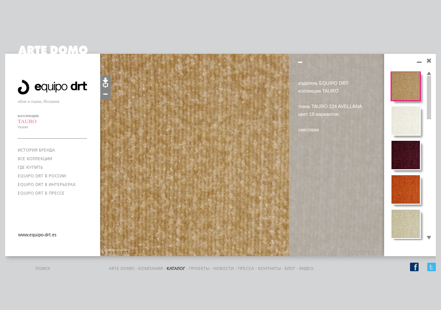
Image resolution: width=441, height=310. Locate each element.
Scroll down (429, 238)
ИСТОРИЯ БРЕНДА (36, 150)
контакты (269, 269)
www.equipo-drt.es (37, 235)
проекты (199, 269)
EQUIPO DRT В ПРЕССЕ (41, 193)
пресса (246, 269)
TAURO (27, 121)
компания (150, 269)
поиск (42, 269)
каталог (176, 269)
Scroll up (429, 73)
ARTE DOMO (121, 269)
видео (306, 269)
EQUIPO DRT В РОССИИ (42, 176)
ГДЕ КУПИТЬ (30, 167)
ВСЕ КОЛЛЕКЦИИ (35, 159)
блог (290, 269)
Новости (223, 269)
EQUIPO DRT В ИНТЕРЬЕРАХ (47, 185)
